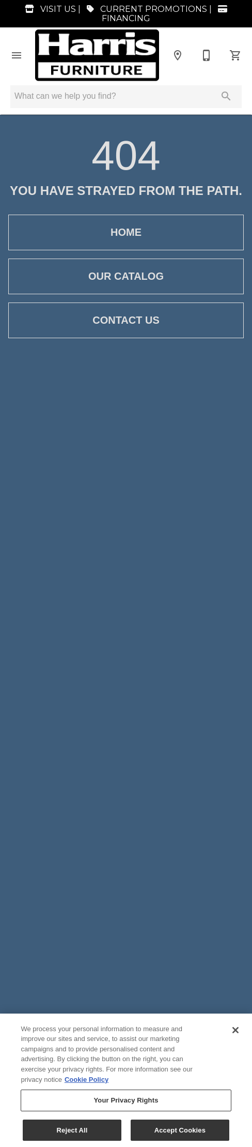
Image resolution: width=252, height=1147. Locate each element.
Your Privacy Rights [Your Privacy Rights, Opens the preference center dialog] (125, 1104)
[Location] (177, 55)
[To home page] (97, 55)
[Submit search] (226, 96)
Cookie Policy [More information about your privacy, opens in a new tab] (86, 1083)
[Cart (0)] (235, 55)
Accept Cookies (180, 1134)
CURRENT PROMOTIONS (145, 9)
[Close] (235, 1033)
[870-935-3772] (206, 55)
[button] (16, 55)
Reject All (72, 1134)
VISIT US (48, 9)
